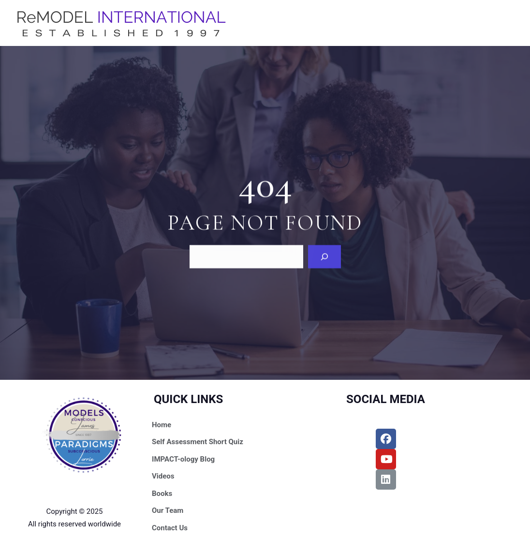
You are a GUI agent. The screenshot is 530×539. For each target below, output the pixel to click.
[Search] (324, 256)
